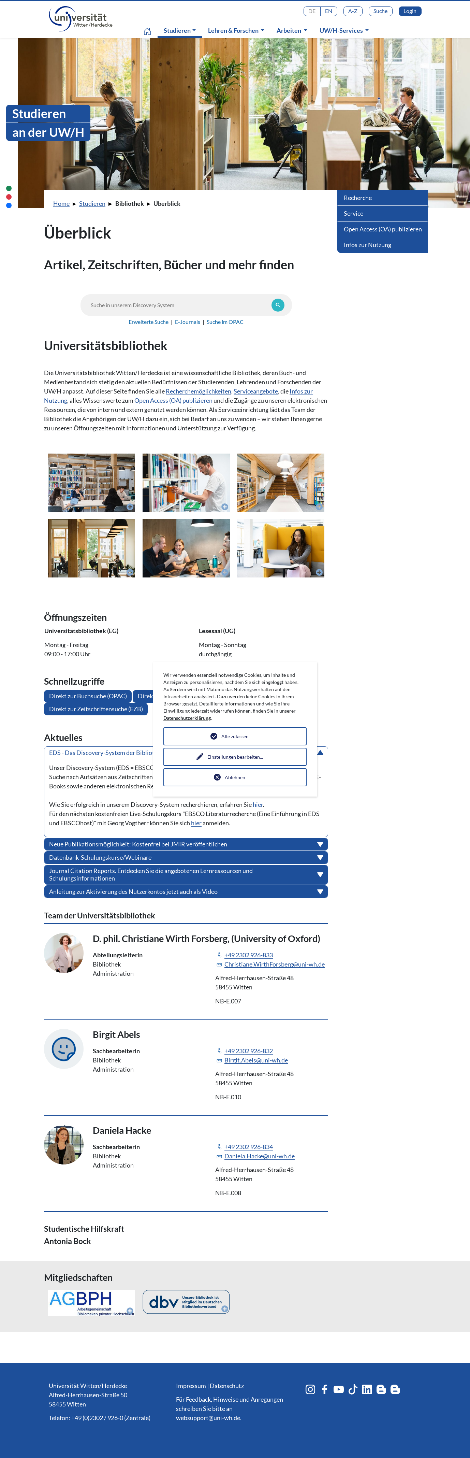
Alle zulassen (235, 736)
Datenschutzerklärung (187, 718)
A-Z (352, 11)
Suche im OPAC (225, 321)
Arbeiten (289, 30)
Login (409, 11)
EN (328, 11)
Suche (380, 11)
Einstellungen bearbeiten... (235, 757)
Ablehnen (235, 777)
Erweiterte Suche (148, 321)
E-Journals (187, 321)
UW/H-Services (342, 30)
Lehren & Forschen (234, 30)
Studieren (181, 30)
